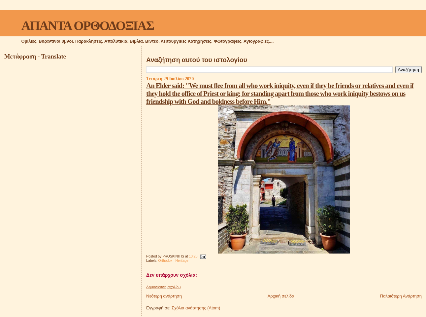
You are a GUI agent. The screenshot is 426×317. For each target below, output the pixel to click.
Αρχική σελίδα (281, 296)
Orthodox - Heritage (173, 260)
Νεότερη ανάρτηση (164, 296)
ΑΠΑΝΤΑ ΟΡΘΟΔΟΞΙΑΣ (87, 26)
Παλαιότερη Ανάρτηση (401, 296)
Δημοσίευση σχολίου (163, 287)
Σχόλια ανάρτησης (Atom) (196, 307)
